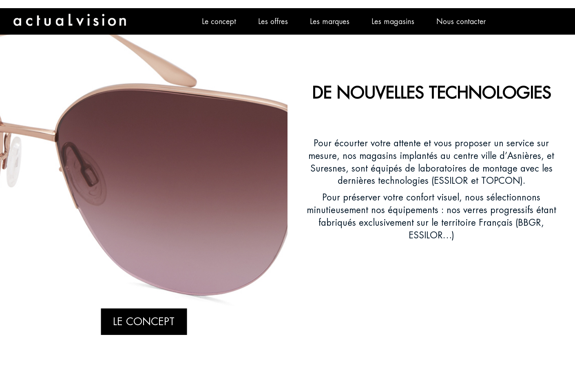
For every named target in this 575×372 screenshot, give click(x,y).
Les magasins (393, 21)
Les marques (329, 21)
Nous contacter (461, 21)
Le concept (219, 21)
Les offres (273, 21)
